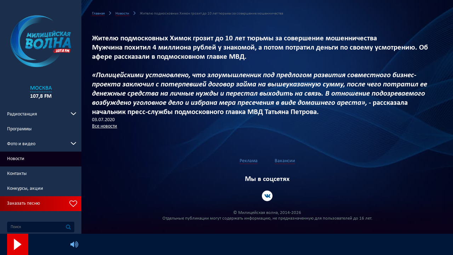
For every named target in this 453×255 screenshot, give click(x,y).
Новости (15, 159)
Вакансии (285, 161)
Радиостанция (22, 114)
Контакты (17, 173)
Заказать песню (23, 203)
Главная (98, 14)
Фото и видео (21, 144)
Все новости (104, 126)
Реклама (249, 161)
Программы (19, 129)
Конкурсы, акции (25, 188)
